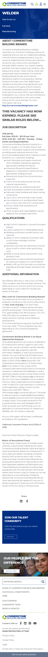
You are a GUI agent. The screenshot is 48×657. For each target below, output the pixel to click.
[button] (32, 4)
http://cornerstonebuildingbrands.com (20, 106)
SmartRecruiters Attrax (15, 631)
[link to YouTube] (34, 623)
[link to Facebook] (21, 623)
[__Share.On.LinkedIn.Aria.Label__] (21, 501)
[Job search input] (21, 582)
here (22, 358)
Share (24, 496)
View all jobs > (11, 571)
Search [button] (43, 582)
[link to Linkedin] (25, 623)
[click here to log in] (41, 4)
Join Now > (11, 536)
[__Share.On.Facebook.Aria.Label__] (27, 501)
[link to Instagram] (30, 623)
